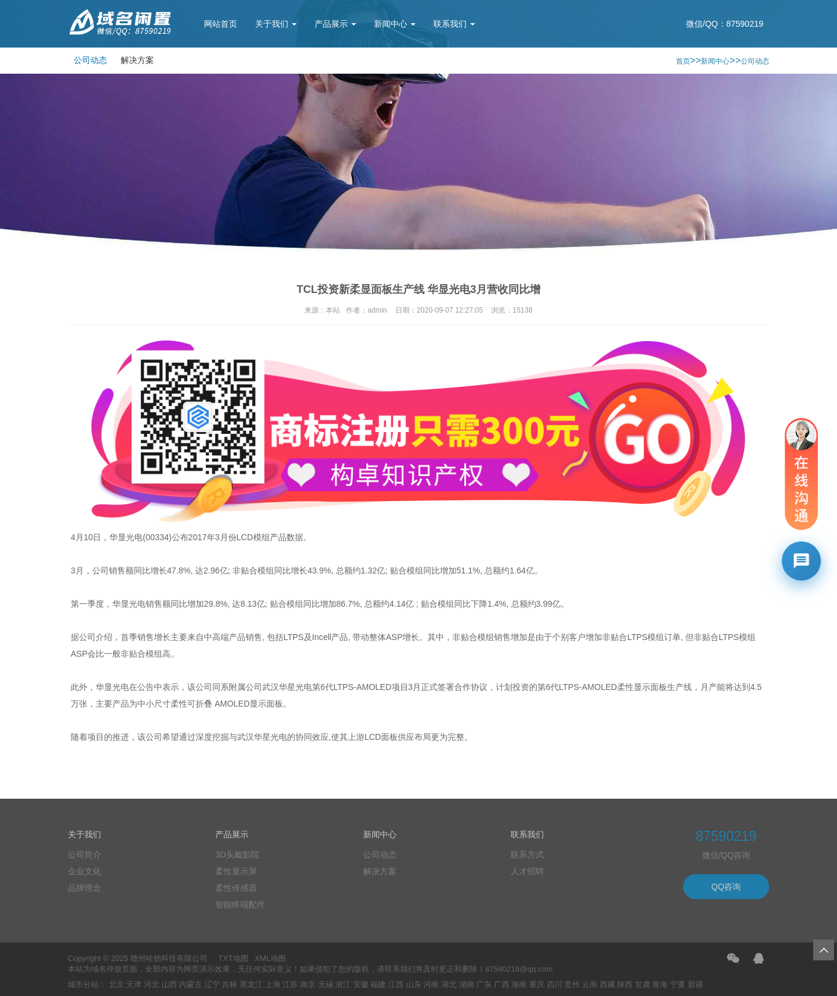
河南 (431, 984)
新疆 (695, 984)
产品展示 (335, 24)
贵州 (572, 984)
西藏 (607, 984)
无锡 (325, 984)
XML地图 (270, 958)
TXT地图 (233, 958)
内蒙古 (190, 984)
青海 (660, 984)
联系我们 (454, 24)
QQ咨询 (726, 886)
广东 (484, 984)
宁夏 (677, 984)
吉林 (229, 984)
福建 (378, 984)
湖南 (466, 984)
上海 (273, 984)
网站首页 (220, 24)
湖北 (449, 984)
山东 (413, 984)
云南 (589, 984)
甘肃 (642, 984)
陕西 (625, 984)
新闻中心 (395, 24)
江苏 (290, 984)
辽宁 (212, 984)
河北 (151, 984)
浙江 (343, 984)
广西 (501, 984)
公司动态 (90, 60)
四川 (554, 984)
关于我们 (276, 24)
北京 (116, 984)
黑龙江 (251, 984)
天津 (133, 984)
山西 (169, 984)
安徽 (361, 984)
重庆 (537, 984)
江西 (396, 984)
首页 (683, 61)
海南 (519, 984)
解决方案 (137, 60)
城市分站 (83, 984)
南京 (308, 984)
